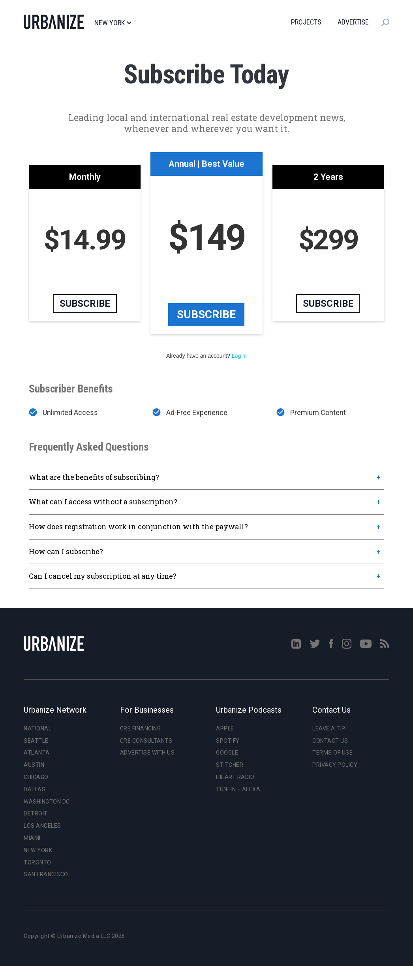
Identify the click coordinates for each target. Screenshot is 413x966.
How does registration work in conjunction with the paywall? (138, 526)
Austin (34, 765)
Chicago (36, 777)
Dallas (34, 789)
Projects (306, 22)
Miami (32, 838)
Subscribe (206, 314)
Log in (239, 356)
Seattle (36, 741)
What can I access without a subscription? (103, 501)
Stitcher (229, 765)
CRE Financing (140, 728)
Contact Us (330, 741)
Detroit (36, 813)
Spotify (228, 741)
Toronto (37, 862)
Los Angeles (42, 826)
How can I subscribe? (66, 551)
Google (227, 752)
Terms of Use (332, 752)
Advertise (353, 22)
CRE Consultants (146, 741)
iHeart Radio (235, 777)
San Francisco (46, 874)
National (37, 728)
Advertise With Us (147, 752)
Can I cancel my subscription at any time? (102, 576)
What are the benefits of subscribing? (94, 477)
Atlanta (37, 752)
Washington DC (47, 801)
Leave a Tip (328, 728)
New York (112, 22)
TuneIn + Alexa (238, 789)
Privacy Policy (334, 765)
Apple (225, 728)
